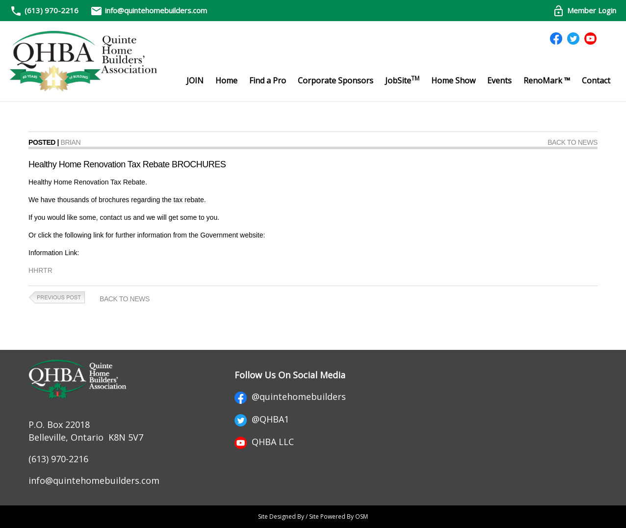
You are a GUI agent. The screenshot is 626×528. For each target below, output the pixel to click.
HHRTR (40, 270)
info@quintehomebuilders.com (148, 10)
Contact (596, 80)
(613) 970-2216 (51, 10)
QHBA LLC (264, 442)
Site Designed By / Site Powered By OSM (313, 516)
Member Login (584, 10)
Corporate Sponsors (335, 80)
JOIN (195, 80)
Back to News (573, 142)
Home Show (453, 80)
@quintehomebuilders (290, 396)
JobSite (402, 80)
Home (226, 80)
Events (499, 80)
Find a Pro (267, 80)
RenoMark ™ (546, 80)
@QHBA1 (262, 419)
